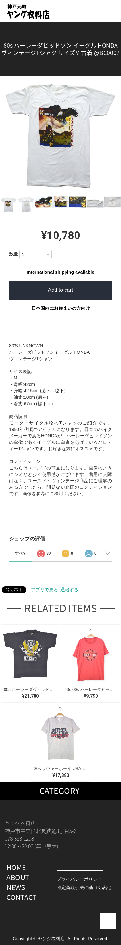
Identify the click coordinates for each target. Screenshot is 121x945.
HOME (16, 867)
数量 (13, 253)
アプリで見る (44, 589)
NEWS (15, 887)
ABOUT (17, 877)
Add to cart (60, 290)
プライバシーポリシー (79, 879)
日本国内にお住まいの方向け (60, 308)
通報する (69, 589)
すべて (20, 553)
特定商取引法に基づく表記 (84, 887)
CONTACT (21, 897)
